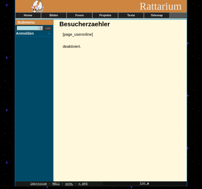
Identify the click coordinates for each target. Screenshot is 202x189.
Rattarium (163, 6)
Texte (131, 15)
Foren (79, 15)
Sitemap (157, 15)
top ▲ (144, 183)
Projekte (105, 15)
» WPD (83, 184)
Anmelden (25, 33)
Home (28, 15)
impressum (38, 184)
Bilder (53, 15)
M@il (56, 184)
